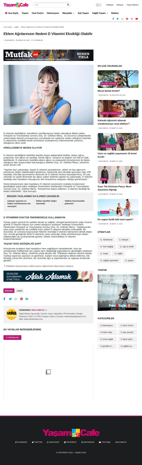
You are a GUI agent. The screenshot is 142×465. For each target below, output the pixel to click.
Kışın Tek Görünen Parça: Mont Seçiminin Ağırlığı (114, 188)
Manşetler (67, 13)
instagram (89, 441)
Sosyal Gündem (108, 83)
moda (103, 179)
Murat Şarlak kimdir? (109, 91)
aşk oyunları (128, 332)
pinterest (72, 441)
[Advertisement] (118, 42)
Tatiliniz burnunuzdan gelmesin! (75, 202)
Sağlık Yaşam (99, 13)
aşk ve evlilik (128, 246)
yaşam (130, 260)
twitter (38, 441)
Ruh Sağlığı (107, 246)
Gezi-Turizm (38, 13)
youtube (106, 441)
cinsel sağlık (107, 339)
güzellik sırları (108, 346)
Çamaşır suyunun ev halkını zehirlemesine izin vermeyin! (19, 203)
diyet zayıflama (129, 339)
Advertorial (107, 240)
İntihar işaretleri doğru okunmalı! (46, 202)
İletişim (119, 5)
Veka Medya (121, 441)
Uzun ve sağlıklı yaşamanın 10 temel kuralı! (117, 155)
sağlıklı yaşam (108, 146)
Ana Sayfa (11, 13)
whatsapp (54, 441)
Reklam (109, 5)
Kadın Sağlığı (108, 332)
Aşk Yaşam (83, 13)
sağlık (16, 27)
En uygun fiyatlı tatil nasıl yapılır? (115, 219)
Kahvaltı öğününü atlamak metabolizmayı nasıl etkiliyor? (114, 122)
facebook (22, 441)
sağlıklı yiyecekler (111, 113)
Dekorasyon (53, 13)
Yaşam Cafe (80, 452)
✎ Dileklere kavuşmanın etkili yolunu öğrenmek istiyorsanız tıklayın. (38, 266)
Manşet (104, 212)
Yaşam (25, 13)
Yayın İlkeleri (132, 5)
